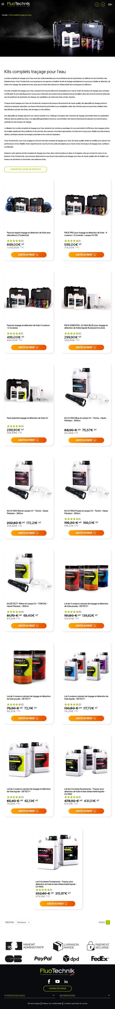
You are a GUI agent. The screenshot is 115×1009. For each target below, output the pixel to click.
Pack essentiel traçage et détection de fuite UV (27, 418)
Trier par (9, 922)
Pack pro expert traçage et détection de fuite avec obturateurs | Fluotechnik (29, 233)
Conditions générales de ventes (75, 1003)
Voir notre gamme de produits (25, 169)
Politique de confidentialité (52, 1003)
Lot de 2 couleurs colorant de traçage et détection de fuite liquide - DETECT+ (29, 790)
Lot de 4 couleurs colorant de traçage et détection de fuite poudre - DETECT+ (86, 604)
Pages (102, 922)
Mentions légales (34, 1003)
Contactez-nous (57, 988)
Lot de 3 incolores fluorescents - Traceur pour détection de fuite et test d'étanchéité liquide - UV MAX (84, 791)
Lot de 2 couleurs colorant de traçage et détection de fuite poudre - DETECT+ (29, 697)
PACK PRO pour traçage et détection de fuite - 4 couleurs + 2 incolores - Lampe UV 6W (85, 233)
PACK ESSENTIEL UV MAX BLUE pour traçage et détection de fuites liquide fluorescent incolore (86, 326)
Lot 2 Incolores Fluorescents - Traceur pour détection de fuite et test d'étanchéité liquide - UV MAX (56, 884)
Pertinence (24, 922)
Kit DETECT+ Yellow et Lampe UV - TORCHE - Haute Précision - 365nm (27, 604)
